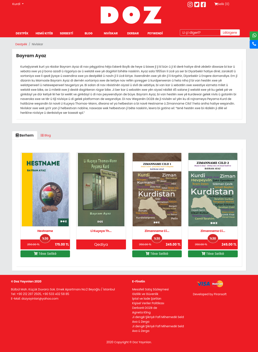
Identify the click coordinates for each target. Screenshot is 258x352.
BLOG (89, 33)
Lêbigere (230, 32)
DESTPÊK (22, 33)
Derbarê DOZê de (144, 308)
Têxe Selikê (45, 253)
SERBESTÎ (66, 33)
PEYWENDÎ (155, 33)
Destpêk (21, 44)
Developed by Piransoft (210, 294)
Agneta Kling (141, 312)
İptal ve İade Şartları (146, 298)
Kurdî (16, 4)
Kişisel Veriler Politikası (148, 303)
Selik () (221, 4)
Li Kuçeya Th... (101, 231)
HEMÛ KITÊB (44, 33)
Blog (46, 135)
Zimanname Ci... (157, 231)
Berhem (25, 135)
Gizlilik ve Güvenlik (145, 294)
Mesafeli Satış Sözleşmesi (150, 289)
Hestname (45, 231)
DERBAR (133, 33)
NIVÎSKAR (111, 33)
